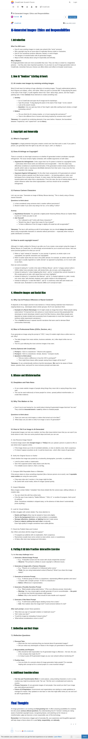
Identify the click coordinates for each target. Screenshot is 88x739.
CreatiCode (17, 23)
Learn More (58, 737)
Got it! (84, 736)
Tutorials (16, 16)
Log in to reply (72, 17)
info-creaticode (27, 731)
